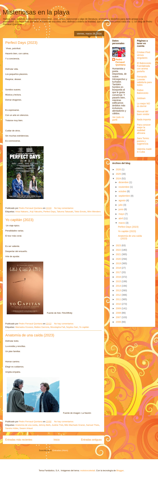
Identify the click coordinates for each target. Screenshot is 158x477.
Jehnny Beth (44, 425)
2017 (119, 272)
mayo (121, 214)
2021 (119, 254)
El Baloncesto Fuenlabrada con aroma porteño (144, 67)
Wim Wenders (94, 211)
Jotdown (141, 98)
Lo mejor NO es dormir (143, 105)
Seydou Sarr (72, 327)
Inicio (57, 439)
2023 (119, 245)
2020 (119, 259)
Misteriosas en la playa (36, 12)
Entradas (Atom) (60, 450)
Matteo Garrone (41, 327)
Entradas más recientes (18, 439)
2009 (119, 308)
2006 (119, 322)
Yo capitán (84, 327)
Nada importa (144, 119)
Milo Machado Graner (74, 425)
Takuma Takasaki (65, 211)
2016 (119, 277)
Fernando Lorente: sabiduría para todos (144, 80)
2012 (119, 295)
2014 (119, 285)
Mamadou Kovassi (24, 327)
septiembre (124, 195)
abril (120, 218)
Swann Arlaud (26, 428)
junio (121, 209)
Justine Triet (57, 425)
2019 (119, 263)
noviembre (124, 187)
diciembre (123, 182)
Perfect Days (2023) (21, 43)
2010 (119, 304)
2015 (119, 281)
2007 (119, 317)
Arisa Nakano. (22, 211)
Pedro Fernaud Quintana (121, 62)
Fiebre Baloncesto (142, 91)
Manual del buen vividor (143, 113)
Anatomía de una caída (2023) (29, 335)
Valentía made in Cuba (144, 150)
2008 (119, 313)
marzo (122, 223)
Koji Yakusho (36, 211)
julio (120, 205)
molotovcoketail (87, 470)
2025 (119, 174)
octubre (122, 191)
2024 (119, 178)
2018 (119, 268)
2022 (119, 250)
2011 (119, 299)
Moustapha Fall (57, 327)
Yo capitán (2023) (19, 220)
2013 (119, 290)
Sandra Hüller (11, 428)
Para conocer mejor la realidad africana (144, 128)
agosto (122, 200)
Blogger (120, 470)
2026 (119, 169)
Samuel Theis (92, 425)
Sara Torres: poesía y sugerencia (143, 141)
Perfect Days (49, 211)
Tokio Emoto (80, 211)
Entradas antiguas (91, 439)
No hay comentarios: (64, 208)
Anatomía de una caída (26, 425)
